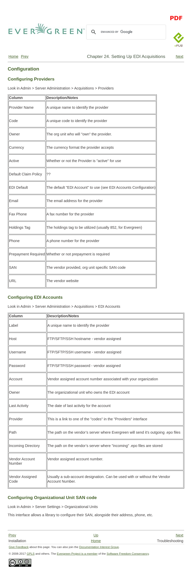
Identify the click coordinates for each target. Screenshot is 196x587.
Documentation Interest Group (99, 547)
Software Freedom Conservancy (128, 553)
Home (13, 56)
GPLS (31, 553)
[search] (125, 32)
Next (179, 56)
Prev (24, 56)
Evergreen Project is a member (77, 553)
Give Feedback (18, 547)
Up (96, 535)
